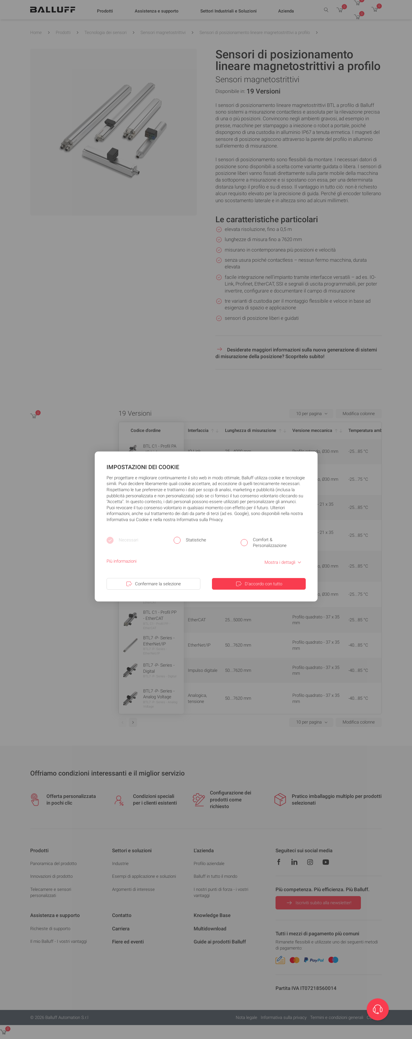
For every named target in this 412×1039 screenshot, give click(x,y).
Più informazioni (121, 561)
